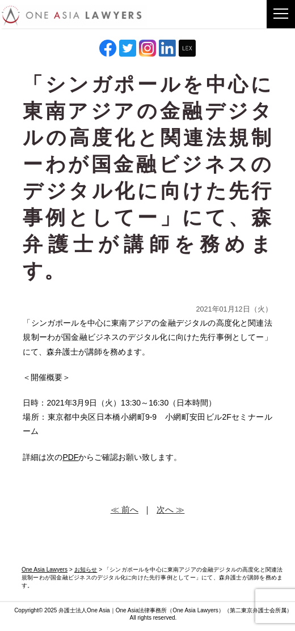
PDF (70, 457)
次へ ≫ (170, 509)
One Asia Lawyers (195, 610)
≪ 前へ (124, 509)
